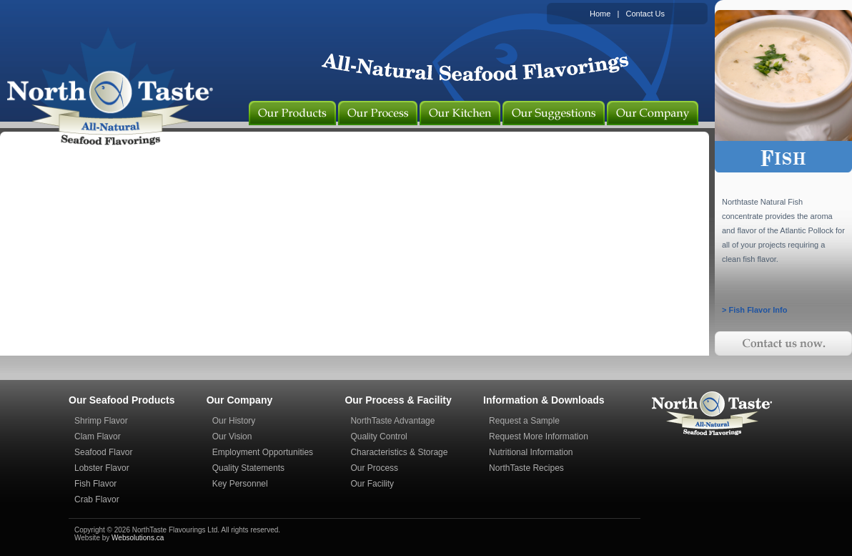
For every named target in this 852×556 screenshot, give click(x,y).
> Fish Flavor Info (754, 310)
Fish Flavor (95, 484)
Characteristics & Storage (398, 452)
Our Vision (232, 436)
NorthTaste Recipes (526, 468)
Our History (234, 421)
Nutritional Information (531, 452)
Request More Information (538, 436)
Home (600, 13)
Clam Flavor (97, 436)
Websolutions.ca (138, 538)
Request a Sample (524, 421)
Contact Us (645, 13)
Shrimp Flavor (101, 421)
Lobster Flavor (101, 468)
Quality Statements (248, 468)
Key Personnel (240, 484)
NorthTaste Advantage (392, 421)
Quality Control (378, 436)
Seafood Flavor (103, 452)
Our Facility (372, 484)
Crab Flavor (96, 499)
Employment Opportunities (262, 452)
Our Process (374, 468)
